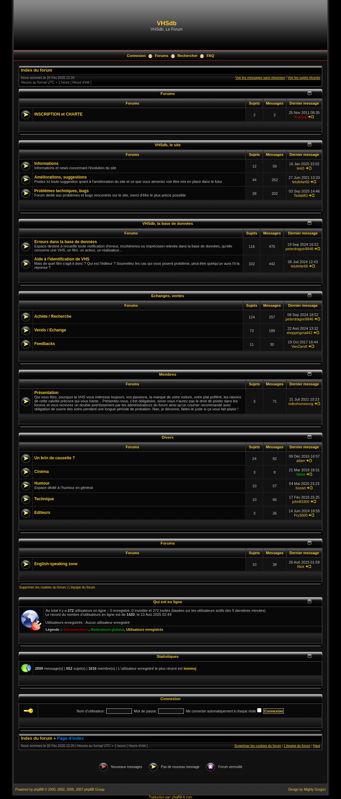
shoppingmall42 (299, 333)
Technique (44, 499)
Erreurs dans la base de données (65, 241)
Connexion (136, 56)
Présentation (46, 392)
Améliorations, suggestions (60, 177)
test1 (301, 168)
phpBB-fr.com (182, 797)
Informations (46, 163)
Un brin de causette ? (54, 458)
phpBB (39, 789)
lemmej (189, 668)
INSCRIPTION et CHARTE (58, 114)
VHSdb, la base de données (167, 223)
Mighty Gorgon (315, 789)
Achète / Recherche (52, 316)
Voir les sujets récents (304, 78)
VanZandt (299, 346)
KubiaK (300, 117)
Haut (316, 746)
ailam (300, 461)
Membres (167, 374)
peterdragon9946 (299, 249)
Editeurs (42, 512)
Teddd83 (301, 196)
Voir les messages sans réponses (260, 78)
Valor (300, 474)
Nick (300, 567)
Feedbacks (44, 343)
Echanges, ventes (167, 295)
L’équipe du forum (82, 587)
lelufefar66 (300, 182)
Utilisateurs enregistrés (144, 629)
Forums (161, 56)
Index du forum (36, 70)
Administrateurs (76, 629)
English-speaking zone (56, 564)
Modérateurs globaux (107, 629)
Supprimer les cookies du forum (42, 587)
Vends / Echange (50, 330)
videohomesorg (300, 404)
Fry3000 (300, 515)
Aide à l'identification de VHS (62, 259)
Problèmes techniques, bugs (61, 191)
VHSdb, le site (168, 145)
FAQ (210, 56)
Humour (42, 483)
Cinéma (41, 471)
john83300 (300, 502)
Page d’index (70, 738)
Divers (168, 437)
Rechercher (187, 56)
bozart (301, 488)
